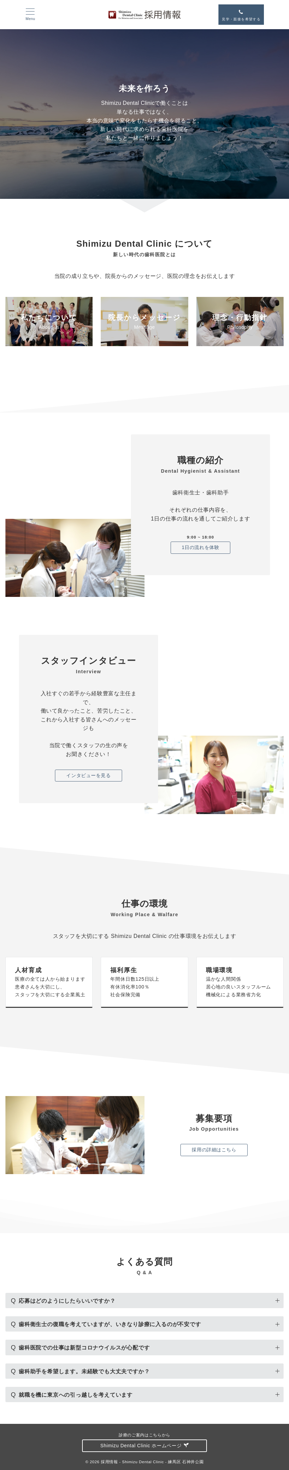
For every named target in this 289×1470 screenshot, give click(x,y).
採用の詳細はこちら (214, 1149)
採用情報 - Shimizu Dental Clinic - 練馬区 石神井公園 (152, 1461)
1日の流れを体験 (200, 547)
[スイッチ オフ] (241, 14)
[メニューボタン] (30, 14)
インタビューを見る (88, 775)
